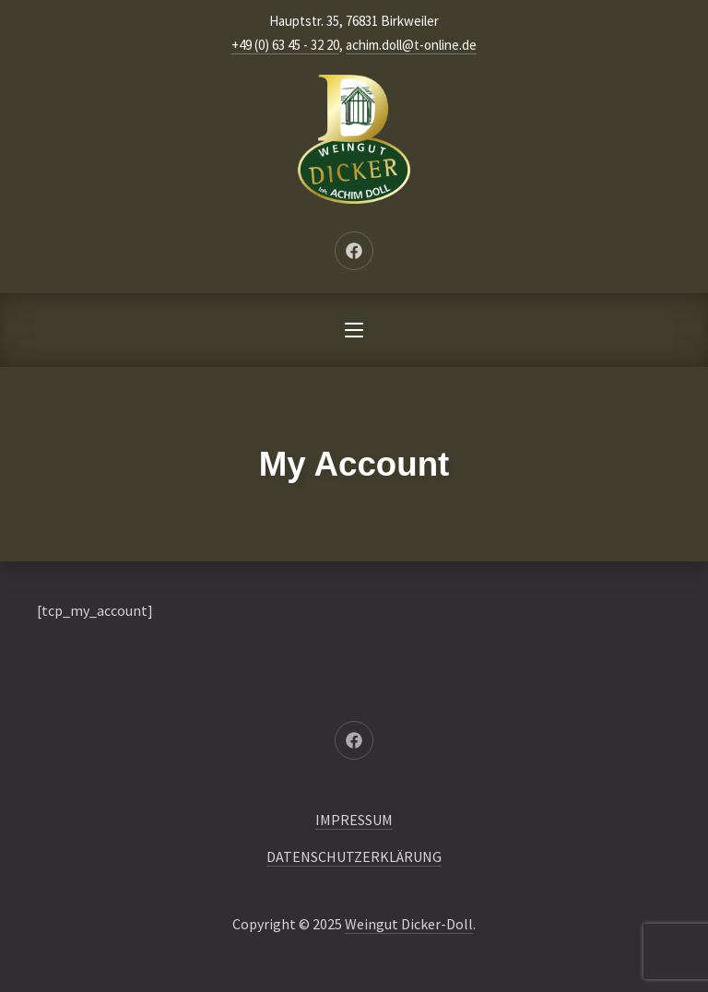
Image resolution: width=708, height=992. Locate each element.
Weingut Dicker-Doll (409, 924)
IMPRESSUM (354, 819)
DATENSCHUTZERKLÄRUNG (354, 856)
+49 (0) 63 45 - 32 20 (285, 44)
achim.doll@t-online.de (411, 44)
